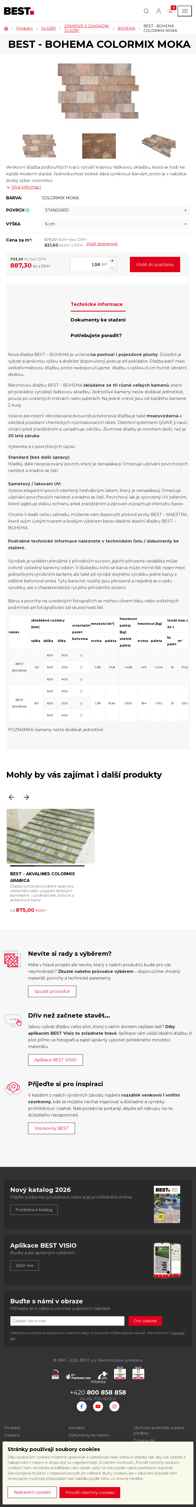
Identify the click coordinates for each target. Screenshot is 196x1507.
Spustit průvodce (52, 991)
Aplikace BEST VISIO (55, 1059)
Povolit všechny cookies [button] (90, 1492)
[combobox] (116, 210)
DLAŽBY (48, 28)
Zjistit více (24, 1265)
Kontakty (77, 1427)
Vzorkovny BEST (51, 1128)
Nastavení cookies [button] (32, 1492)
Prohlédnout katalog (34, 1209)
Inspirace (12, 1435)
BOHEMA (126, 28)
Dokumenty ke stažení (89, 1435)
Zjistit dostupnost (102, 243)
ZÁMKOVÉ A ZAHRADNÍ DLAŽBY (86, 28)
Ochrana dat (144, 1440)
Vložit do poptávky (155, 264)
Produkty (24, 28)
